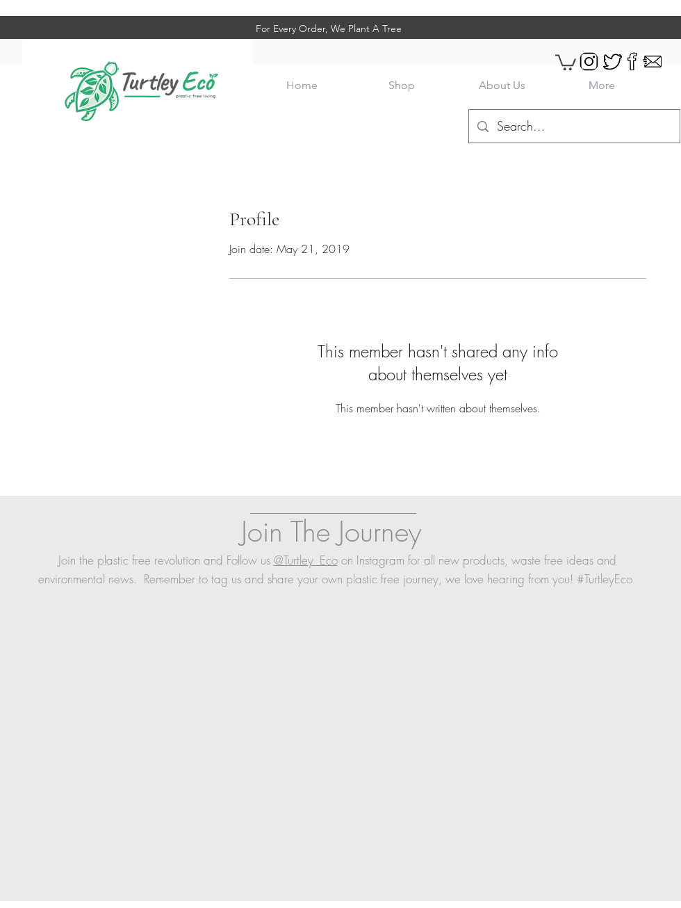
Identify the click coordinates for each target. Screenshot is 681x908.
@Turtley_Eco (306, 560)
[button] (565, 61)
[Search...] (573, 126)
